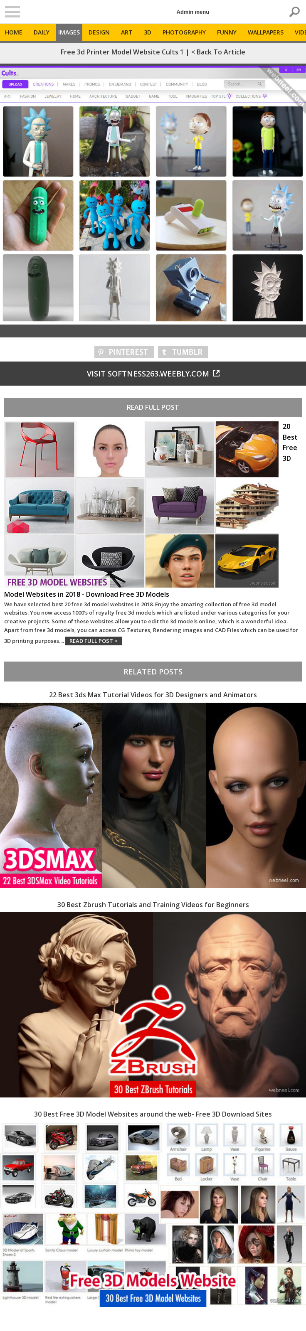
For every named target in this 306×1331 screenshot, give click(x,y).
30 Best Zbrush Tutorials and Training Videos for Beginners (153, 904)
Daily (41, 32)
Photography (184, 32)
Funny (227, 32)
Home (13, 32)
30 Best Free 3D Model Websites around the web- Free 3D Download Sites (153, 1114)
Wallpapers (266, 32)
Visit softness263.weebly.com (153, 374)
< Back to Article (218, 52)
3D (147, 32)
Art (127, 32)
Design (99, 32)
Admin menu (193, 12)
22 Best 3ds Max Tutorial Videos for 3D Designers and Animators (153, 694)
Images (69, 32)
